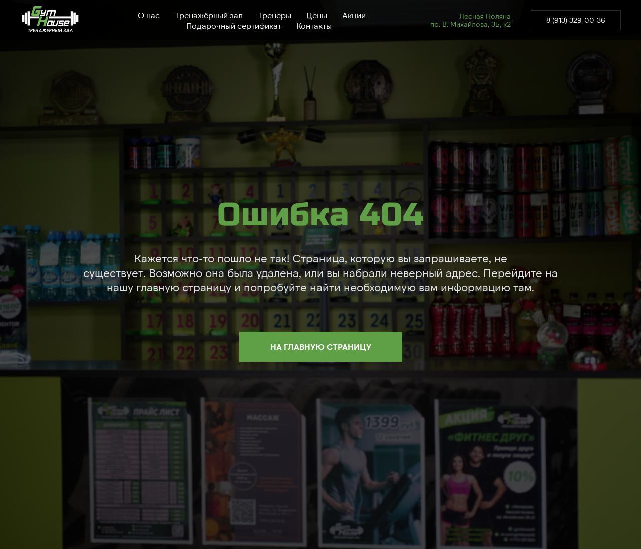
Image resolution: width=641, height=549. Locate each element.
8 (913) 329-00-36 (575, 20)
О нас (149, 15)
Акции (354, 15)
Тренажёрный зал (209, 15)
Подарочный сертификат (233, 25)
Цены (316, 15)
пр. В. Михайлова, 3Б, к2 (470, 24)
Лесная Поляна (485, 16)
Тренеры (274, 15)
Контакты (314, 25)
